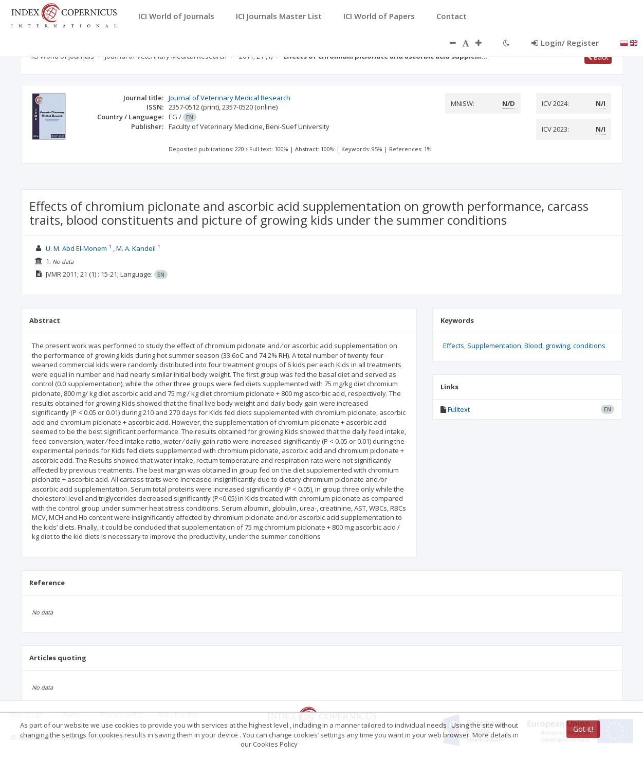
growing (557, 345)
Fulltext (459, 409)
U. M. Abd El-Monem (76, 248)
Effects (453, 345)
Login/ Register (565, 43)
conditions (589, 345)
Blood (533, 345)
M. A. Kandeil (136, 248)
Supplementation (494, 345)
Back (598, 57)
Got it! (583, 729)
